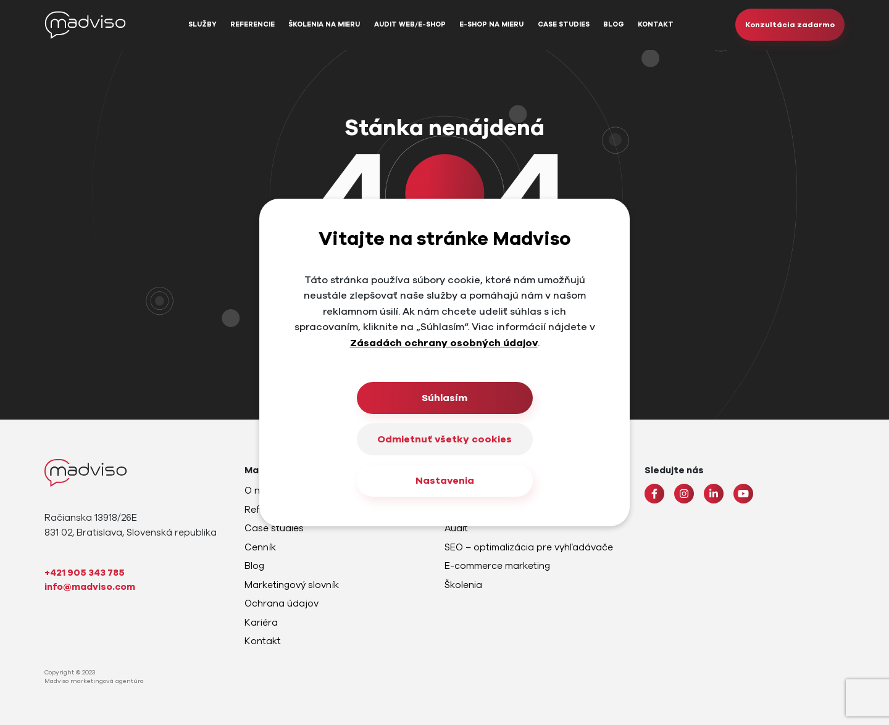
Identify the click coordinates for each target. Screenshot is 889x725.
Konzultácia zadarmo (790, 25)
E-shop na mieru (491, 24)
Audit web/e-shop (410, 24)
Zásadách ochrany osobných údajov (444, 343)
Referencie (252, 24)
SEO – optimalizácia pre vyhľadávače (528, 547)
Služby (202, 24)
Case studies (564, 24)
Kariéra (261, 622)
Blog (613, 24)
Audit (456, 528)
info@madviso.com (89, 587)
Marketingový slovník (291, 585)
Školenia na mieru (324, 24)
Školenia (463, 585)
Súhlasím (444, 398)
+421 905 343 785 (84, 572)
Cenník (260, 547)
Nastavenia (444, 480)
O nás (257, 490)
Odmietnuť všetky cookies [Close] (444, 439)
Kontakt (656, 24)
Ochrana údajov (281, 603)
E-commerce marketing (497, 566)
